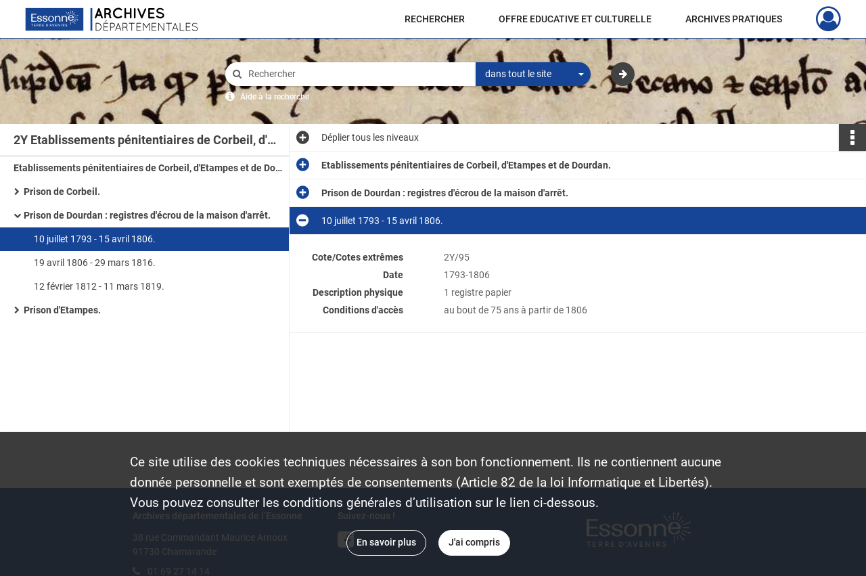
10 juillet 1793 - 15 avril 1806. (95, 239)
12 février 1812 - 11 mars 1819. (99, 286)
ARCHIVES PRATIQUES (733, 19)
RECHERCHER (435, 19)
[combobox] (533, 74)
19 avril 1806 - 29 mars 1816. (95, 262)
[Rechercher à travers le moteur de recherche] (357, 74)
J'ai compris (474, 542)
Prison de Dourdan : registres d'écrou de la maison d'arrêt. (147, 215)
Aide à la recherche (274, 97)
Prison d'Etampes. (62, 310)
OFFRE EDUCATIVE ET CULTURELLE (575, 19)
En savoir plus (386, 542)
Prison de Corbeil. (62, 191)
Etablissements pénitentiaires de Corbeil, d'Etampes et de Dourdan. (149, 167)
